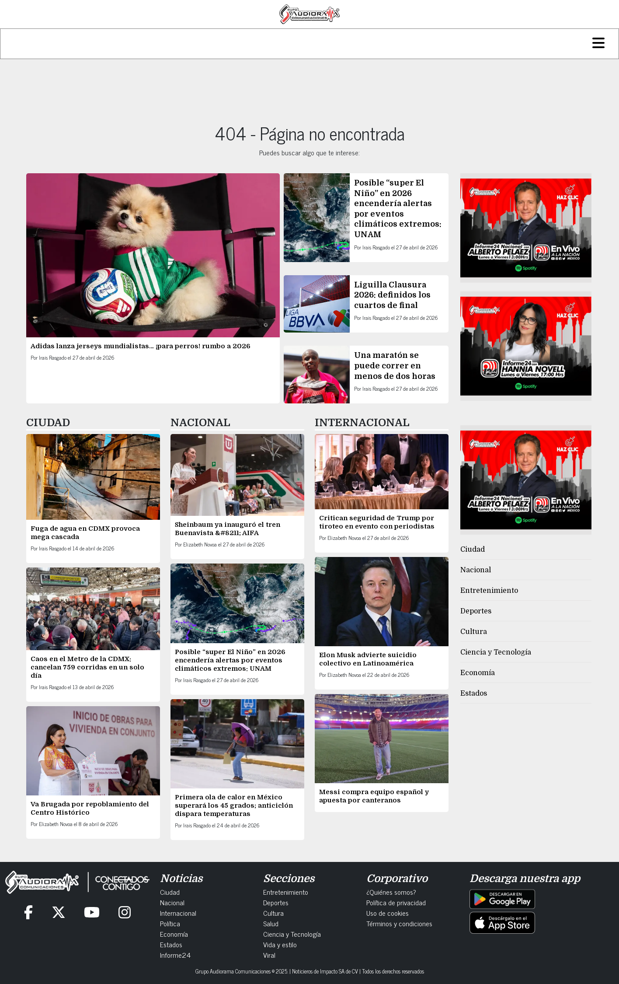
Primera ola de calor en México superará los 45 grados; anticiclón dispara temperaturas (234, 805)
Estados (473, 693)
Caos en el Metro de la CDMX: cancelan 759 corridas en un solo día (87, 667)
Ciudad (472, 549)
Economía (477, 673)
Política (170, 923)
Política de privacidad (396, 902)
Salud (270, 923)
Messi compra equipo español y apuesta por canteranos (374, 796)
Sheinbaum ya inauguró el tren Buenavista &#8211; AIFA (227, 529)
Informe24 (175, 954)
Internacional (178, 912)
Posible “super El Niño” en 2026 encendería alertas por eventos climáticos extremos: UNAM (230, 660)
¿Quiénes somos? (391, 891)
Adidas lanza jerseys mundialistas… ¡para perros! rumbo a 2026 (140, 346)
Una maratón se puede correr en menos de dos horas (395, 365)
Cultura (473, 632)
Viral (269, 954)
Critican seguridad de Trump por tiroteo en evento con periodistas (377, 522)
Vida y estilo (280, 944)
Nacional (475, 570)
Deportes (475, 611)
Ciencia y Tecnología (495, 652)
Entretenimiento (489, 591)
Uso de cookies (387, 912)
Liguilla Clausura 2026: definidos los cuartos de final (392, 295)
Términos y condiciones (399, 923)
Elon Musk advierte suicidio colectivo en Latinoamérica (368, 659)
